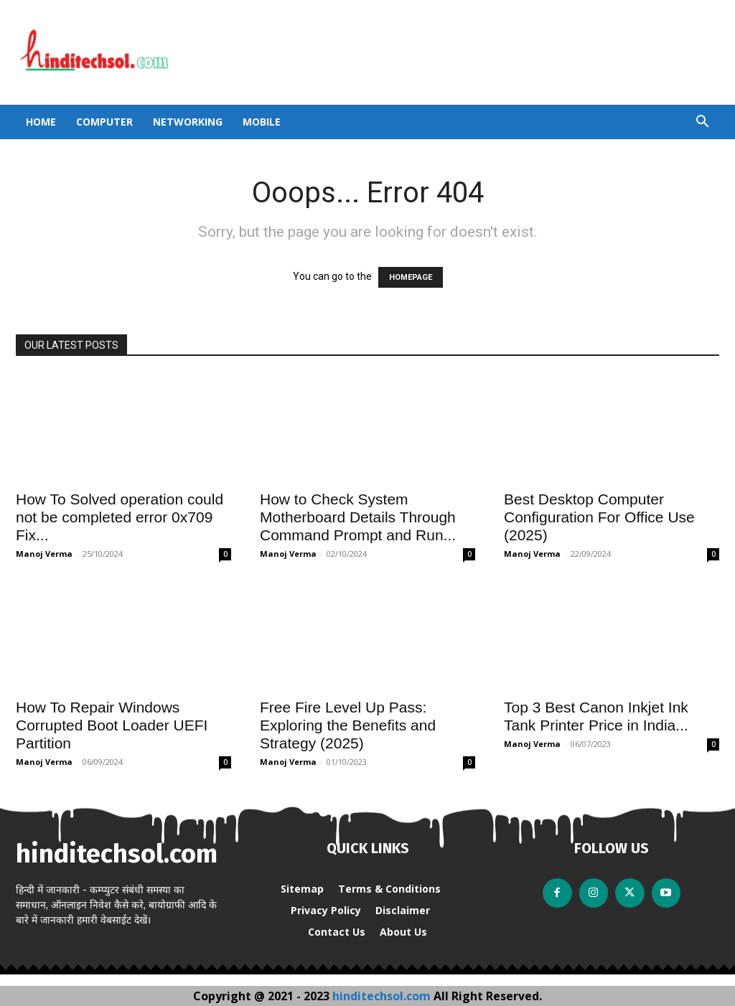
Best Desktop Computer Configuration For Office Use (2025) (599, 517)
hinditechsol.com (383, 996)
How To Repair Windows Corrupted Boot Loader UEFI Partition (111, 725)
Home (41, 121)
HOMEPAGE (410, 277)
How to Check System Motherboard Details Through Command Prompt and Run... (358, 517)
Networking (188, 121)
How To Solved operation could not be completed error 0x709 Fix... (119, 517)
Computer (104, 121)
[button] (702, 123)
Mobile (262, 121)
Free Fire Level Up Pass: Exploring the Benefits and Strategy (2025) (348, 725)
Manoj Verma (44, 553)
